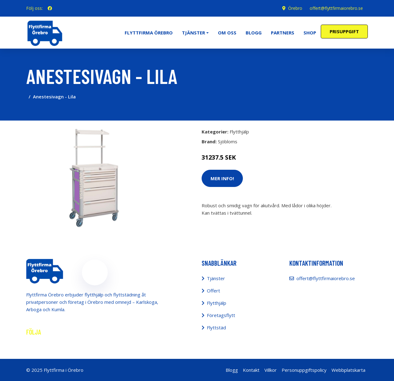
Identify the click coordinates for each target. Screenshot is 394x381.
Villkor (270, 370)
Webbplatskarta (348, 370)
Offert (213, 291)
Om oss (227, 33)
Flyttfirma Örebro (149, 33)
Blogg (254, 33)
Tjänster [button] (193, 33)
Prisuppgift (344, 31)
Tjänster (216, 278)
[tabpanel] (94, 176)
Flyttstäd (216, 327)
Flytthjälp (239, 132)
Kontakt (251, 370)
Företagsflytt (221, 315)
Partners (282, 33)
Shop (310, 33)
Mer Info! (222, 178)
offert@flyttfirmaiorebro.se (336, 8)
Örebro (295, 8)
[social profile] (49, 8)
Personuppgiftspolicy (304, 370)
